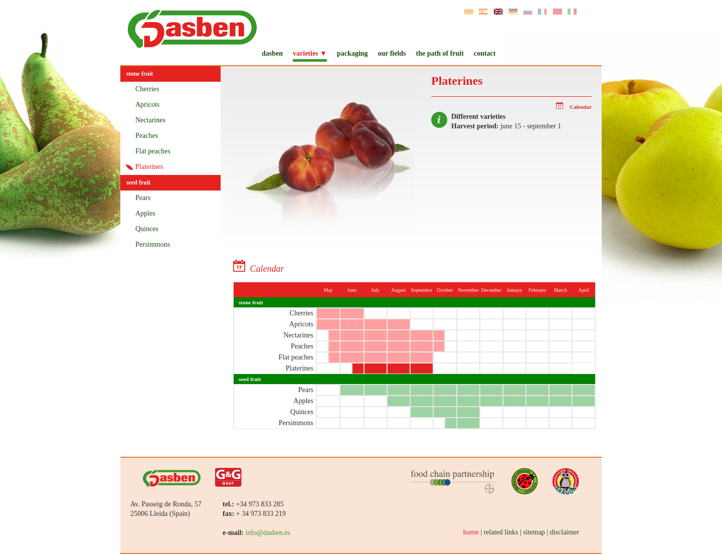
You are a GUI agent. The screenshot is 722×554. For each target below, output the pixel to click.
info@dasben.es (267, 532)
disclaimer (564, 532)
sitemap (534, 532)
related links (501, 532)
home (471, 532)
